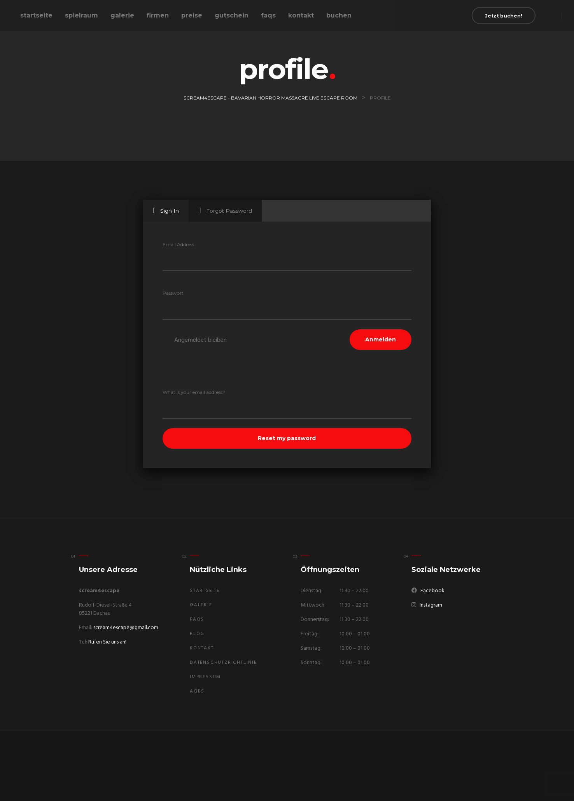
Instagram (431, 605)
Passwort (173, 293)
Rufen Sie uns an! (107, 642)
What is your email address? (194, 392)
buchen (339, 15)
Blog (197, 634)
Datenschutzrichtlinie (223, 662)
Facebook (432, 590)
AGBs (197, 691)
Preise (191, 15)
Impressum (205, 677)
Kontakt (301, 15)
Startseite (36, 15)
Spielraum (81, 15)
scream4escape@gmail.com (125, 627)
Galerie (122, 15)
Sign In (166, 210)
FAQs (268, 15)
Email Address (178, 244)
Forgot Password (225, 210)
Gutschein (231, 15)
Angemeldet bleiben (200, 340)
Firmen (158, 15)
